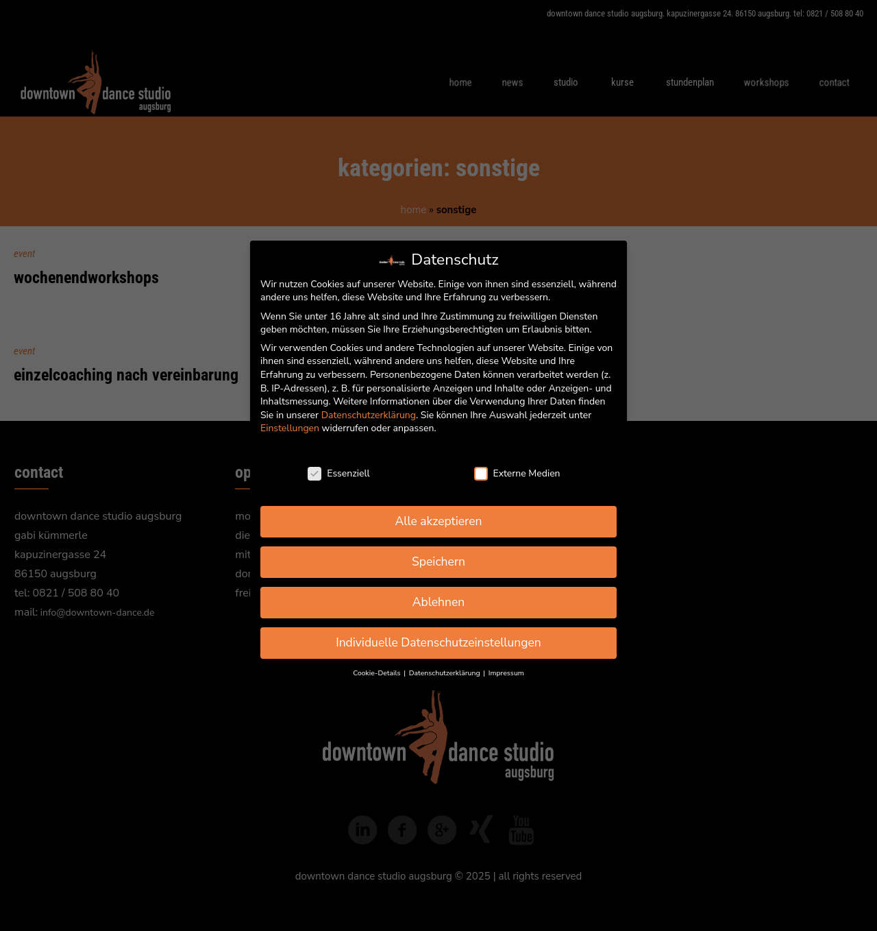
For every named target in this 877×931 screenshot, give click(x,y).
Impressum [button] (506, 673)
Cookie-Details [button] (377, 673)
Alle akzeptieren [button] (438, 521)
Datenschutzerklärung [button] (445, 673)
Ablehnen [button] (438, 602)
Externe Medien (517, 473)
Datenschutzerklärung (368, 415)
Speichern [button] (438, 561)
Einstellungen (289, 428)
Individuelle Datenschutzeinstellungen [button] (438, 642)
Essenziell (338, 473)
